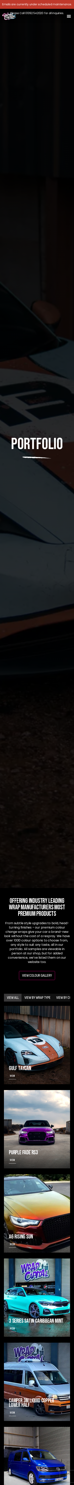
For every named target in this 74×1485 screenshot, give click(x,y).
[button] (69, 16)
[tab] (13, 998)
